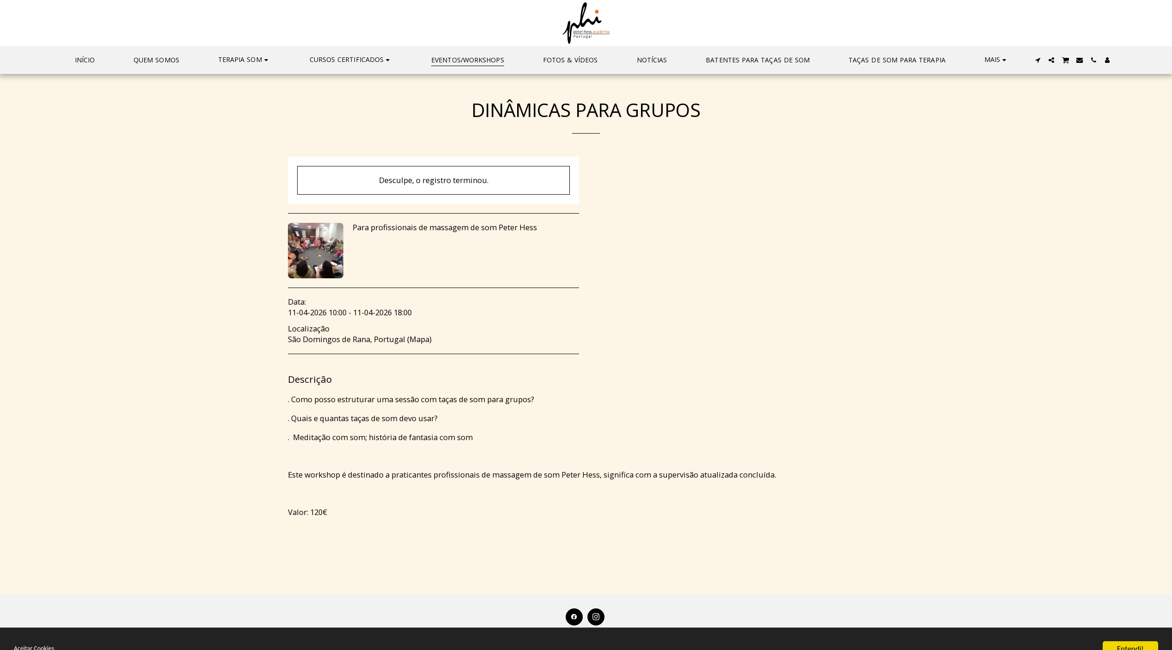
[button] (244, 60)
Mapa (419, 339)
